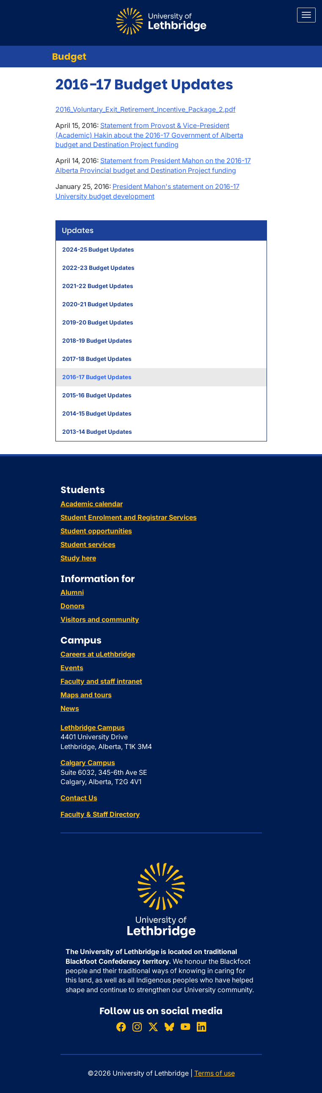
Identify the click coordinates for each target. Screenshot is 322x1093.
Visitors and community (100, 619)
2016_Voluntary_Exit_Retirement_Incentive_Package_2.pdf (145, 109)
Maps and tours (86, 695)
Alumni (72, 592)
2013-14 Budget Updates (97, 431)
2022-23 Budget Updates (98, 267)
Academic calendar (92, 503)
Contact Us (79, 797)
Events (72, 667)
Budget (69, 56)
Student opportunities (96, 531)
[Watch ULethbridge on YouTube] (185, 1027)
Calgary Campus (88, 762)
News (70, 708)
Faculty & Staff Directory (100, 814)
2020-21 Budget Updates (97, 304)
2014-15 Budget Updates (97, 413)
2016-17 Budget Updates (97, 377)
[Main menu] (306, 15)
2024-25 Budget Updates (98, 249)
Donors (73, 606)
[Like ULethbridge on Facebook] (121, 1027)
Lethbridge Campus (93, 727)
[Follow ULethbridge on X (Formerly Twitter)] (153, 1027)
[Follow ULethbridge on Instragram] (137, 1027)
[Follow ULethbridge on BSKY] (169, 1027)
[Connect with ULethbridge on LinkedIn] (201, 1027)
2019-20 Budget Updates (97, 322)
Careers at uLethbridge (98, 654)
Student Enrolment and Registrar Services (129, 517)
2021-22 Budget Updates (97, 286)
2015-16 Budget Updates (97, 395)
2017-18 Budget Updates (97, 358)
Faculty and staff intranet (101, 681)
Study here (78, 558)
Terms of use (214, 1073)
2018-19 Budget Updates (97, 340)
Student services (88, 544)
